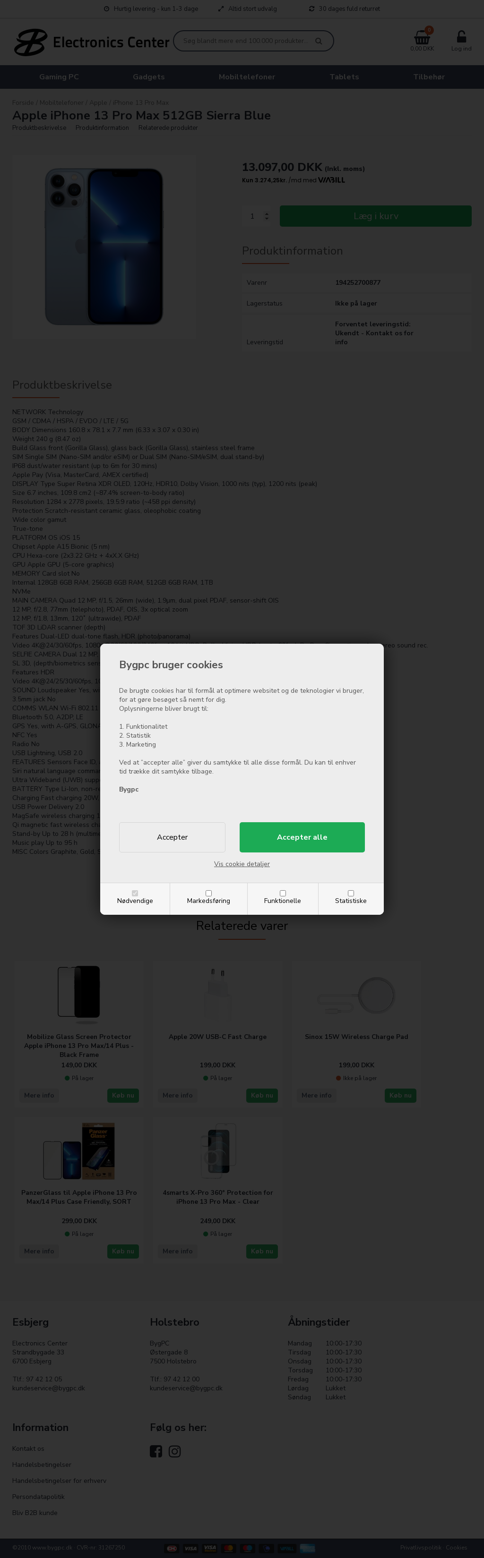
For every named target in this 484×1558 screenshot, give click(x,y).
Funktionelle (282, 900)
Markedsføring (208, 900)
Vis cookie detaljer (242, 864)
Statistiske (351, 900)
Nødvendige (135, 900)
